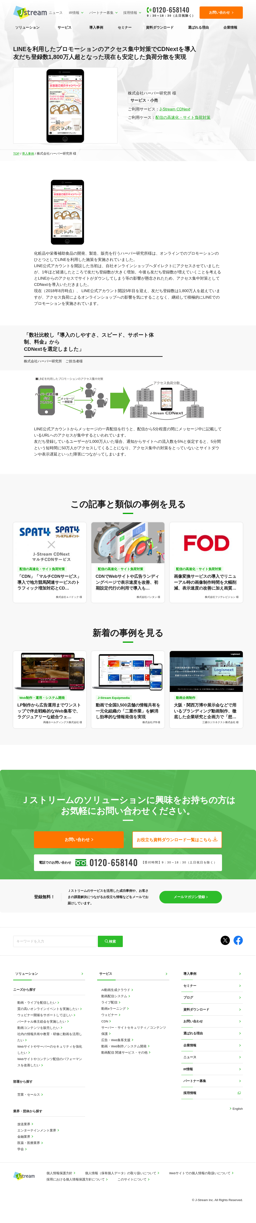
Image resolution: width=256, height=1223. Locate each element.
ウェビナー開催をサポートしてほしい (45, 1015)
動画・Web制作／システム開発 (124, 1046)
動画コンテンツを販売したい (38, 1027)
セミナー (125, 27)
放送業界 (24, 1124)
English (237, 1108)
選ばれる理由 (198, 27)
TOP (16, 153)
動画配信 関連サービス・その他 (124, 1052)
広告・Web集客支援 (116, 1040)
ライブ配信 (109, 1002)
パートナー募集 (101, 13)
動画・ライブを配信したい (37, 1002)
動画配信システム (114, 996)
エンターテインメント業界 (37, 1130)
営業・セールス (29, 1094)
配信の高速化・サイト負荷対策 (182, 117)
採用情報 (130, 13)
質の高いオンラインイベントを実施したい (48, 1009)
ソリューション (27, 27)
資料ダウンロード (160, 27)
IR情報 (74, 13)
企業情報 (230, 27)
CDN (105, 1021)
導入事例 (96, 27)
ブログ (188, 997)
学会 (21, 1149)
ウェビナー (109, 1015)
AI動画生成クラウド (116, 990)
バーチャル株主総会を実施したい (42, 1021)
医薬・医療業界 (29, 1142)
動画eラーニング (113, 1008)
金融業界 (24, 1136)
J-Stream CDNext (174, 109)
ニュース (56, 13)
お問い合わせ (193, 1021)
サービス (64, 27)
